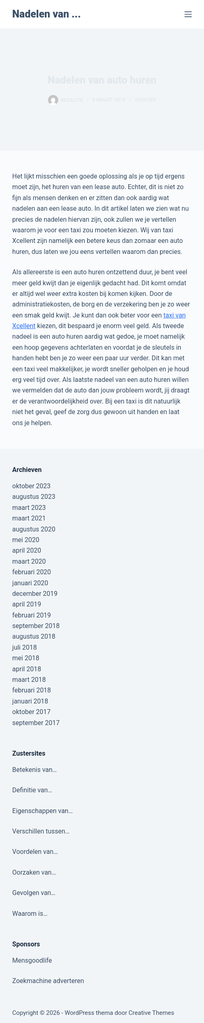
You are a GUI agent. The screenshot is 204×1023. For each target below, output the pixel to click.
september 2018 (35, 626)
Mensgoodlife (32, 960)
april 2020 (26, 550)
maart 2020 (29, 561)
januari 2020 (30, 583)
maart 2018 (29, 679)
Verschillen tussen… (41, 831)
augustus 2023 (33, 496)
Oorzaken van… (34, 872)
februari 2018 (31, 690)
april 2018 (26, 669)
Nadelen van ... (46, 14)
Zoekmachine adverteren (48, 981)
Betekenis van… (34, 770)
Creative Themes (151, 1012)
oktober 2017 (31, 712)
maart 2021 (29, 518)
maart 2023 (29, 508)
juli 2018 (24, 647)
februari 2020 (31, 572)
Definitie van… (32, 790)
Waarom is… (30, 913)
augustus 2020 (33, 529)
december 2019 (34, 593)
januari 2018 (30, 701)
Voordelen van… (35, 851)
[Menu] (188, 14)
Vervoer (145, 100)
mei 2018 (25, 658)
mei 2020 (25, 540)
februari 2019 (31, 615)
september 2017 (35, 723)
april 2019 (26, 604)
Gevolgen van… (33, 893)
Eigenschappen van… (42, 811)
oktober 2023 (31, 486)
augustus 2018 (33, 636)
